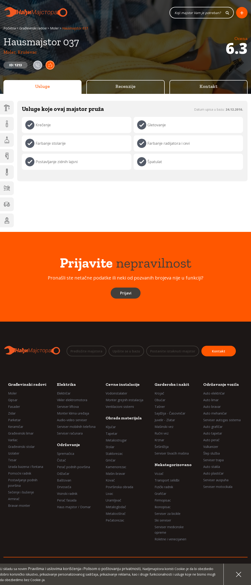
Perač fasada (66, 500)
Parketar (14, 420)
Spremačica (65, 453)
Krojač (159, 393)
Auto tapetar (212, 433)
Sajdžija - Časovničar (170, 413)
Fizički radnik (164, 487)
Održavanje (68, 444)
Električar (64, 393)
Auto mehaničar (215, 413)
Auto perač (211, 440)
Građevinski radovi (33, 28)
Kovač (110, 480)
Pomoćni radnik (19, 473)
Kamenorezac (116, 467)
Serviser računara (70, 433)
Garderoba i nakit (172, 384)
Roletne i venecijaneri (170, 539)
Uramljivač (113, 500)
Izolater (13, 453)
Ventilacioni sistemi (120, 406)
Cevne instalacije (123, 384)
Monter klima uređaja (73, 413)
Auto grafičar (213, 426)
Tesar (12, 460)
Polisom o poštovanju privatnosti (112, 568)
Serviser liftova (68, 406)
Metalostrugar (116, 440)
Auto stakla (211, 466)
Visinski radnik (67, 493)
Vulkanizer (210, 446)
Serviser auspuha (215, 480)
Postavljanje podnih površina (22, 483)
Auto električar (214, 393)
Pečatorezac (115, 520)
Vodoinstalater (116, 393)
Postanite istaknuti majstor (172, 351)
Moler (54, 28)
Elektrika (66, 384)
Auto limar (211, 400)
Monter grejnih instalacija (124, 400)
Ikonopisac (163, 507)
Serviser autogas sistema (222, 420)
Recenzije (125, 86)
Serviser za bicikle (167, 513)
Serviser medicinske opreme (169, 530)
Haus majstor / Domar (74, 507)
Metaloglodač (116, 507)
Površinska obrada (119, 487)
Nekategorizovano (173, 464)
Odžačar (63, 473)
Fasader (14, 406)
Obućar (160, 400)
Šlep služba (211, 453)
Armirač (14, 499)
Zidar (12, 413)
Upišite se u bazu (126, 351)
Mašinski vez (164, 426)
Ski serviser (163, 520)
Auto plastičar (213, 473)
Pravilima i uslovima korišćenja (54, 568)
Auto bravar (212, 406)
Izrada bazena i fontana (25, 466)
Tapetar (111, 433)
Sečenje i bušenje (21, 492)
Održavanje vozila (221, 384)
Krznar (159, 440)
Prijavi (125, 293)
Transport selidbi (167, 480)
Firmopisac (163, 500)
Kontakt (208, 86)
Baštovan (64, 480)
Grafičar (160, 493)
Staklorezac (114, 453)
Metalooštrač (116, 513)
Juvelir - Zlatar (165, 420)
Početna (9, 28)
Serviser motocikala (217, 486)
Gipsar (12, 400)
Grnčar (111, 460)
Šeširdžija (162, 446)
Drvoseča (64, 487)
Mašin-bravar (115, 473)
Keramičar (15, 426)
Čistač (61, 460)
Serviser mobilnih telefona (76, 426)
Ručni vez (162, 433)
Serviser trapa (213, 460)
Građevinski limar (21, 433)
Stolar (110, 447)
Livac (109, 493)
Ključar (111, 427)
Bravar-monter (19, 505)
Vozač (159, 473)
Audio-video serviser (72, 420)
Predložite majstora (86, 351)
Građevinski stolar (21, 446)
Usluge (42, 86)
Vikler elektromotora (72, 400)
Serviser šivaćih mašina (172, 453)
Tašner (160, 406)
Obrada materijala (124, 418)
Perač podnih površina (73, 467)
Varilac (13, 440)
